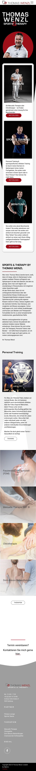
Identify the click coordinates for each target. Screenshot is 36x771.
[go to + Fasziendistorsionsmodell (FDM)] (18, 468)
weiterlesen (14, 115)
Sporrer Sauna (9, 716)
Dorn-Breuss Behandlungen (13, 733)
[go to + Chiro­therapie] (18, 541)
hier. (18, 654)
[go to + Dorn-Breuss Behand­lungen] (18, 577)
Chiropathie (8, 731)
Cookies (4, 769)
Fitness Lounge (9, 714)
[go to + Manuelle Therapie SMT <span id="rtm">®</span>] (18, 504)
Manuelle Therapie (10, 729)
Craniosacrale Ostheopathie (13, 736)
